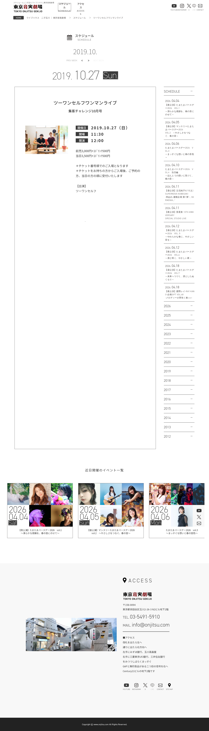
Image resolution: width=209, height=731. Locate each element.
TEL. (141, 617)
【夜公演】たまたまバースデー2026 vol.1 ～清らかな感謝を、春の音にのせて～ (40, 532)
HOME (18, 17)
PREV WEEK (71, 60)
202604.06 (160, 513)
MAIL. (146, 624)
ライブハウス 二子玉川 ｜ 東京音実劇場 (46, 17)
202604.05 (89, 513)
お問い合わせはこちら (85, 225)
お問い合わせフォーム (146, 635)
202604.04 (18, 513)
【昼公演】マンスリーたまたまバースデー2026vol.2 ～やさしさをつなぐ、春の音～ (110, 532)
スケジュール (79, 17)
